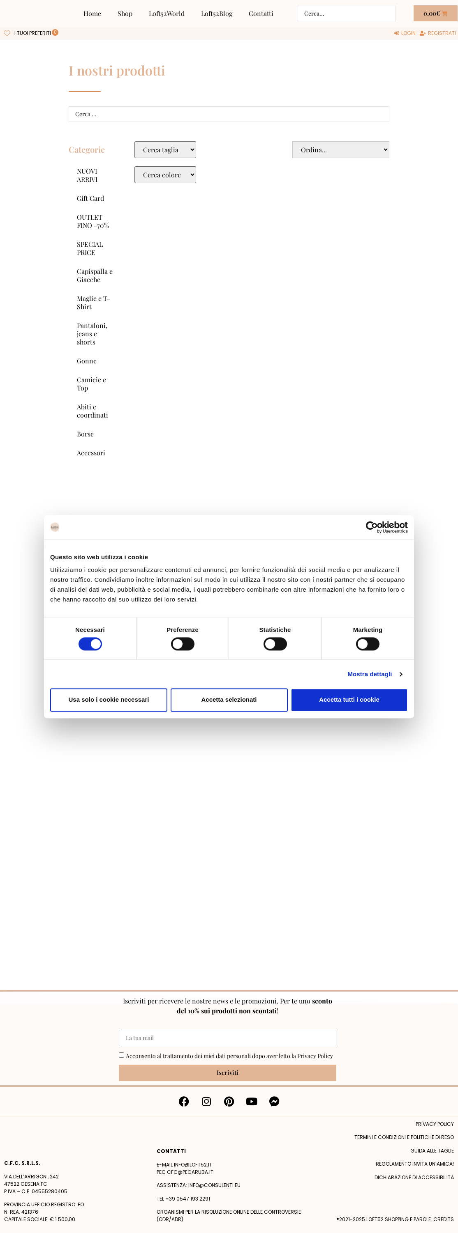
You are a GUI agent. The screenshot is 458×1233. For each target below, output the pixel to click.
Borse (85, 433)
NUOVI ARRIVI (87, 175)
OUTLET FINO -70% (93, 221)
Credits (443, 1219)
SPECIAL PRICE (90, 248)
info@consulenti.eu (214, 1185)
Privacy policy (435, 1123)
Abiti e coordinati (92, 410)
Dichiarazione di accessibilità (414, 1177)
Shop (125, 13)
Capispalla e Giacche (95, 275)
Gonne (87, 360)
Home (92, 13)
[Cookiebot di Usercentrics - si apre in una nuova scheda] (372, 527)
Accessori (91, 452)
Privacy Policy (315, 1056)
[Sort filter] (340, 149)
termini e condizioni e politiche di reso (404, 1137)
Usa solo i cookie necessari (109, 699)
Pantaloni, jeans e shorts (92, 333)
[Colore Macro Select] (165, 174)
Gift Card (90, 198)
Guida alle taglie (432, 1150)
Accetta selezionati (229, 699)
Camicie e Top (91, 383)
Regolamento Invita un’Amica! (415, 1163)
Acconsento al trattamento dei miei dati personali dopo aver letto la (229, 1056)
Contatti (261, 13)
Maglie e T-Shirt (93, 302)
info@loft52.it (193, 1164)
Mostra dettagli (369, 673)
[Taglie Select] (165, 149)
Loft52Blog (216, 13)
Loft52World (167, 13)
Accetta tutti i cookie (349, 699)
